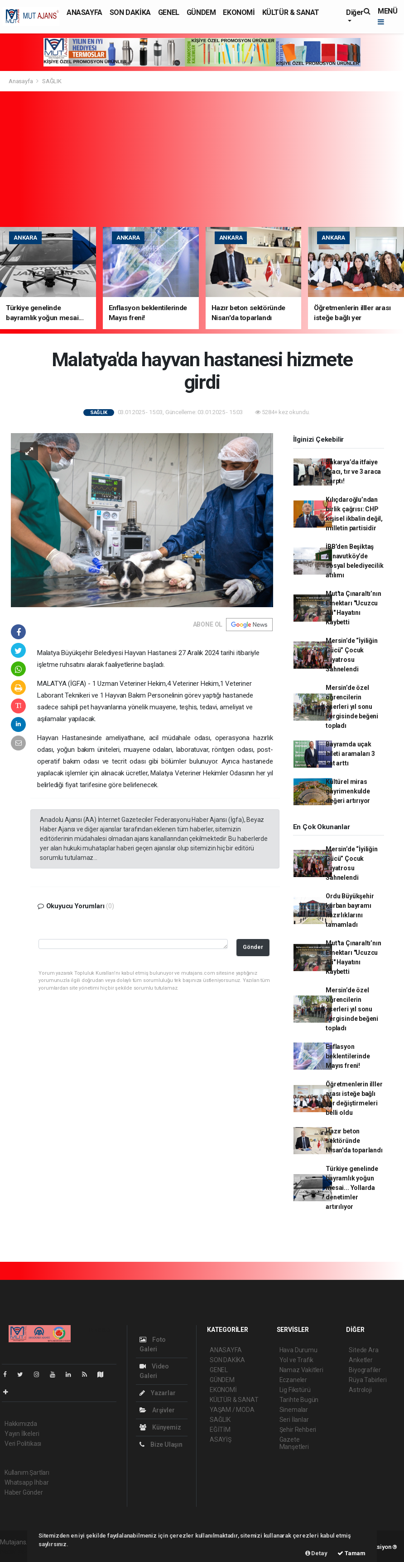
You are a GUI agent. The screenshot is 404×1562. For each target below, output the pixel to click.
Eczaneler (293, 1379)
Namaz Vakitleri (301, 1369)
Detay (316, 1553)
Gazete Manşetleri (294, 1443)
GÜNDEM (201, 12)
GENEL (168, 12)
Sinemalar (293, 1409)
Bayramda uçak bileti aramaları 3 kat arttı (350, 754)
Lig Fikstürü (295, 1389)
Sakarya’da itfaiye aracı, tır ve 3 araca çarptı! (353, 471)
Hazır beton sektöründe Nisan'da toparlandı (354, 1141)
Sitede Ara (363, 1350)
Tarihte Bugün (299, 1399)
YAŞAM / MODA (232, 1409)
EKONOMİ (239, 12)
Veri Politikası (23, 1443)
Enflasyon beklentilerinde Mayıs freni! (348, 1056)
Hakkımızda (21, 1423)
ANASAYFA (84, 12)
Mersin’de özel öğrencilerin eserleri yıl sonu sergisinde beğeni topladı (352, 706)
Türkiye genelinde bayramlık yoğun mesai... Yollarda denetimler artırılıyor (352, 1187)
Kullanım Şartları (27, 1472)
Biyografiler (365, 1369)
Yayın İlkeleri (22, 1433)
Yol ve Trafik (296, 1360)
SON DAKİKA (130, 12)
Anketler (360, 1360)
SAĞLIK (52, 81)
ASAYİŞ (220, 1439)
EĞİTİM (220, 1429)
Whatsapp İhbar (26, 1482)
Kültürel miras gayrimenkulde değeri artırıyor (348, 791)
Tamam (351, 1553)
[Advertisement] (202, 159)
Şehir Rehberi (298, 1429)
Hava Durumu (298, 1350)
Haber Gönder (24, 1492)
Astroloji (360, 1389)
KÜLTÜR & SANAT (290, 12)
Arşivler (156, 1410)
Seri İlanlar (294, 1419)
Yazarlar (157, 1393)
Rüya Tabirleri (367, 1379)
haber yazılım (19, 1551)
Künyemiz (160, 1427)
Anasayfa (21, 81)
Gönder (253, 947)
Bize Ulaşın (161, 1444)
